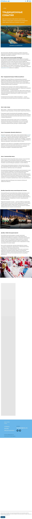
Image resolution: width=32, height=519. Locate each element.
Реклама (6, 428)
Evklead (5, 423)
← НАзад (4, 8)
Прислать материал (9, 430)
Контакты (18, 426)
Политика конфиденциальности (9, 434)
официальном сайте (5, 67)
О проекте (6, 426)
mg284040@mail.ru (22, 428)
